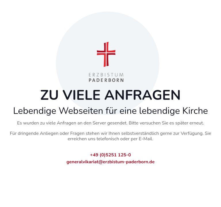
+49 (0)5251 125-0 (110, 155)
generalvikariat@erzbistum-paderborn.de (110, 162)
